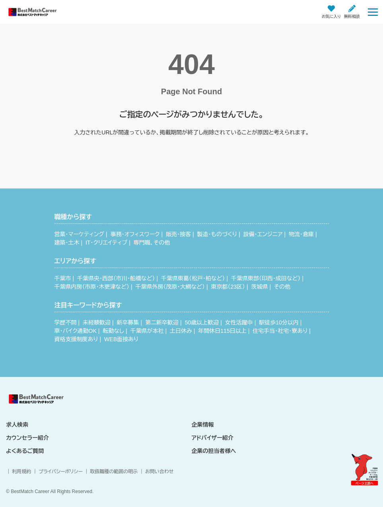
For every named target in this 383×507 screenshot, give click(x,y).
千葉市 (62, 278)
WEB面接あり (121, 339)
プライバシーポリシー (61, 471)
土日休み (181, 331)
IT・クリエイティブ (106, 242)
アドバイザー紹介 (212, 438)
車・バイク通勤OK (75, 331)
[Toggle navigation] (373, 11)
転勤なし (113, 331)
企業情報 (203, 425)
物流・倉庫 (301, 234)
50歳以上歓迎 (202, 322)
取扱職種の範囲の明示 (114, 471)
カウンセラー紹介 (27, 438)
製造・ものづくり (217, 234)
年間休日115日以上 (222, 331)
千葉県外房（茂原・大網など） (169, 287)
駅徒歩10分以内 (279, 322)
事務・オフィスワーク (135, 234)
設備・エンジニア (263, 234)
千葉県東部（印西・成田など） (265, 278)
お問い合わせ (159, 471)
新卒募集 (128, 322)
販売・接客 (178, 234)
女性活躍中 (239, 322)
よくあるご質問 (25, 451)
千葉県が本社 (147, 331)
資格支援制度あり (76, 339)
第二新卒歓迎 (162, 322)
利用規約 (21, 471)
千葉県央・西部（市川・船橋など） (116, 278)
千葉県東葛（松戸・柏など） (193, 278)
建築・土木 (67, 242)
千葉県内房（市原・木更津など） (91, 287)
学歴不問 (65, 322)
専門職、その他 (152, 242)
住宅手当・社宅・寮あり (280, 331)
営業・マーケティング (79, 234)
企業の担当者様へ (214, 451)
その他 (282, 287)
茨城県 (259, 287)
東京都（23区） (228, 287)
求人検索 (17, 425)
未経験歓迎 (97, 322)
